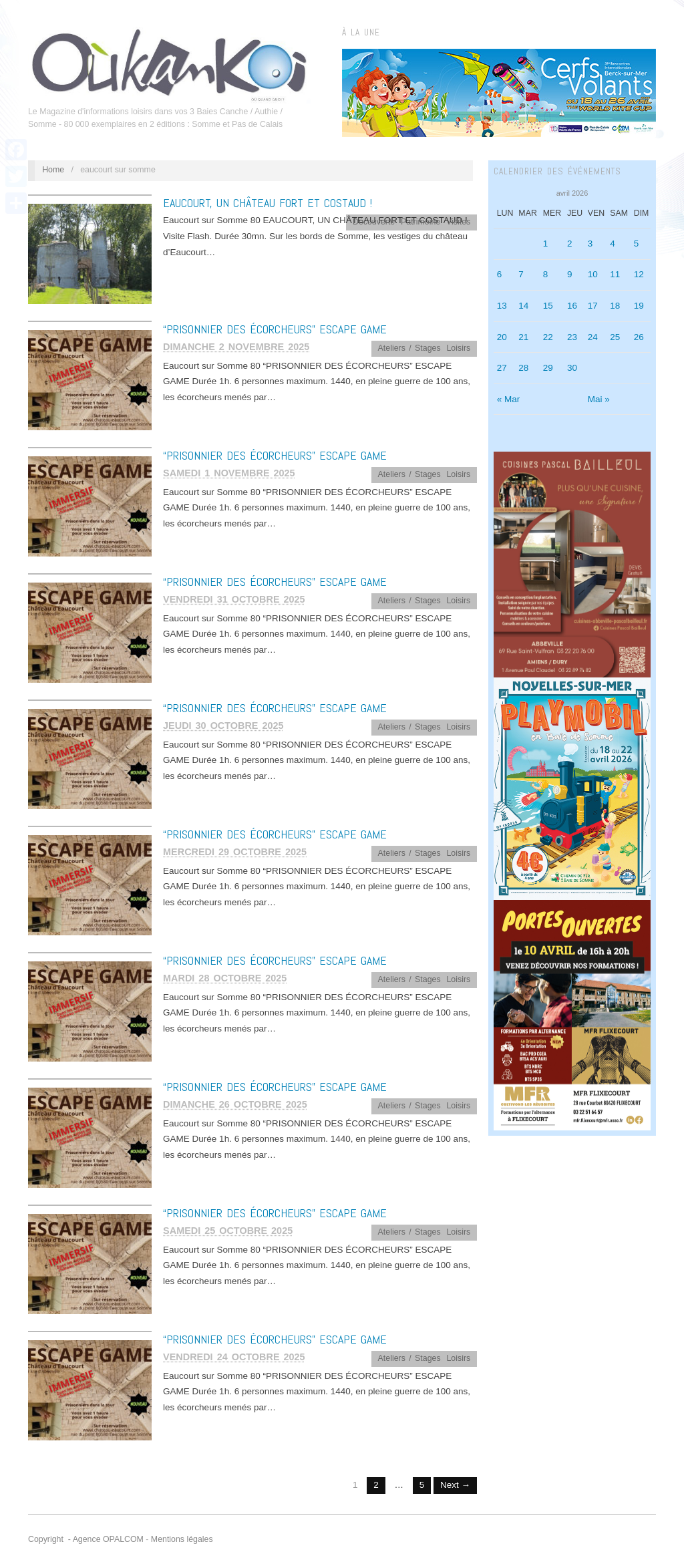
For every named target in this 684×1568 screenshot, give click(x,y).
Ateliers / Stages (409, 348)
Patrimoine (420, 221)
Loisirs (458, 348)
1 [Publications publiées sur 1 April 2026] (545, 244)
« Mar (508, 399)
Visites (458, 221)
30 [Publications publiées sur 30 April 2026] (572, 368)
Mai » (599, 399)
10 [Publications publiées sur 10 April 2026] (593, 274)
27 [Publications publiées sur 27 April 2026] (502, 368)
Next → (455, 1485)
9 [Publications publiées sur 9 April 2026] (569, 274)
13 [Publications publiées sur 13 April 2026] (502, 306)
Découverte (374, 221)
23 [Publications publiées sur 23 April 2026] (572, 337)
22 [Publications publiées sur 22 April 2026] (548, 337)
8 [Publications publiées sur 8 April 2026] (545, 274)
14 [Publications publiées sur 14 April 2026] (523, 306)
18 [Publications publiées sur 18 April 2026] (615, 306)
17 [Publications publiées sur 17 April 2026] (593, 306)
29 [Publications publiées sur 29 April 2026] (548, 368)
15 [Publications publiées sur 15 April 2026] (548, 306)
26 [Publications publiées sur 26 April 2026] (639, 337)
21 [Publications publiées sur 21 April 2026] (523, 337)
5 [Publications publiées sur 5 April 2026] (636, 244)
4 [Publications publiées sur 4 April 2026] (612, 244)
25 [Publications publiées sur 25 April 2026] (615, 337)
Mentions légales (182, 1539)
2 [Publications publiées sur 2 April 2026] (569, 244)
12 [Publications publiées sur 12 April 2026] (639, 274)
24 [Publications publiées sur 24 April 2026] (593, 337)
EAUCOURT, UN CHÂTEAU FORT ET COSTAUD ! (267, 202)
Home (53, 169)
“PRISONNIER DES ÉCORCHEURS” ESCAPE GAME (275, 329)
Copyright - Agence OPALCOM (86, 1539)
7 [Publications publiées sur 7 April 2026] (521, 274)
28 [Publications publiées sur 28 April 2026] (523, 368)
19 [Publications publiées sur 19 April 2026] (639, 306)
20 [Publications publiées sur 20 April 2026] (502, 337)
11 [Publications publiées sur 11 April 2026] (615, 274)
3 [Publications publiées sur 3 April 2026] (590, 244)
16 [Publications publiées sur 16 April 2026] (572, 306)
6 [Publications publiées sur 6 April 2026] (499, 274)
